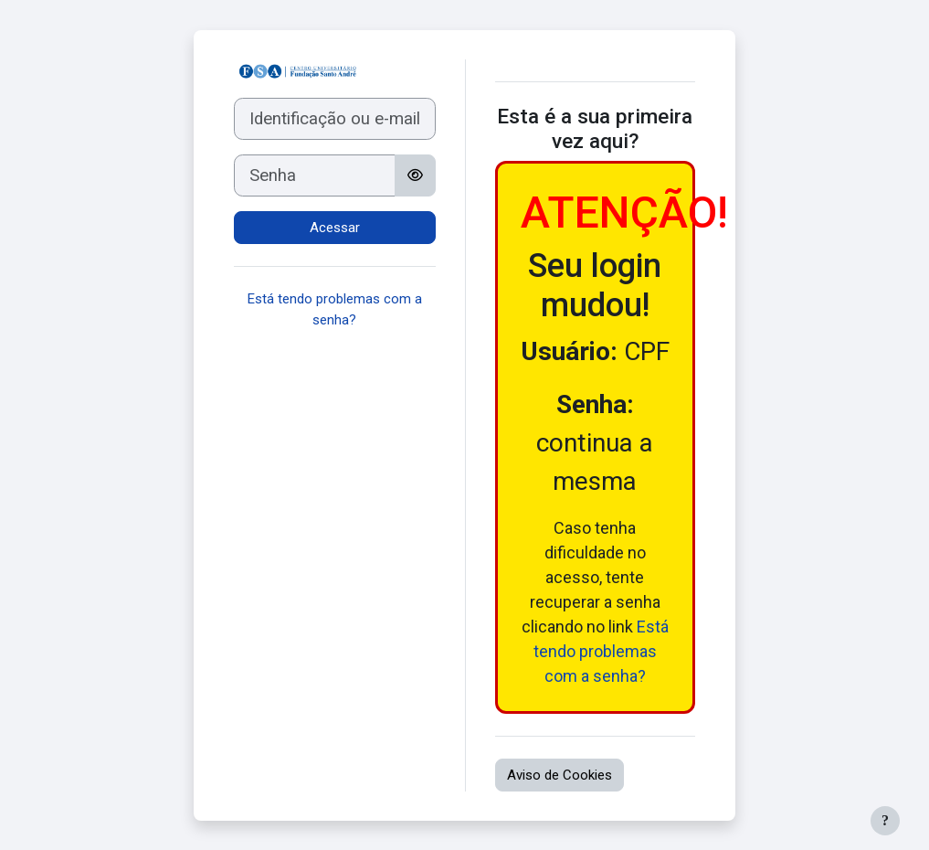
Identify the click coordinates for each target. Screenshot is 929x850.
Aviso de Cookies (559, 775)
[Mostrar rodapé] (885, 820)
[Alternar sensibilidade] (415, 175)
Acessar (335, 227)
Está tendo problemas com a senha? (601, 651)
